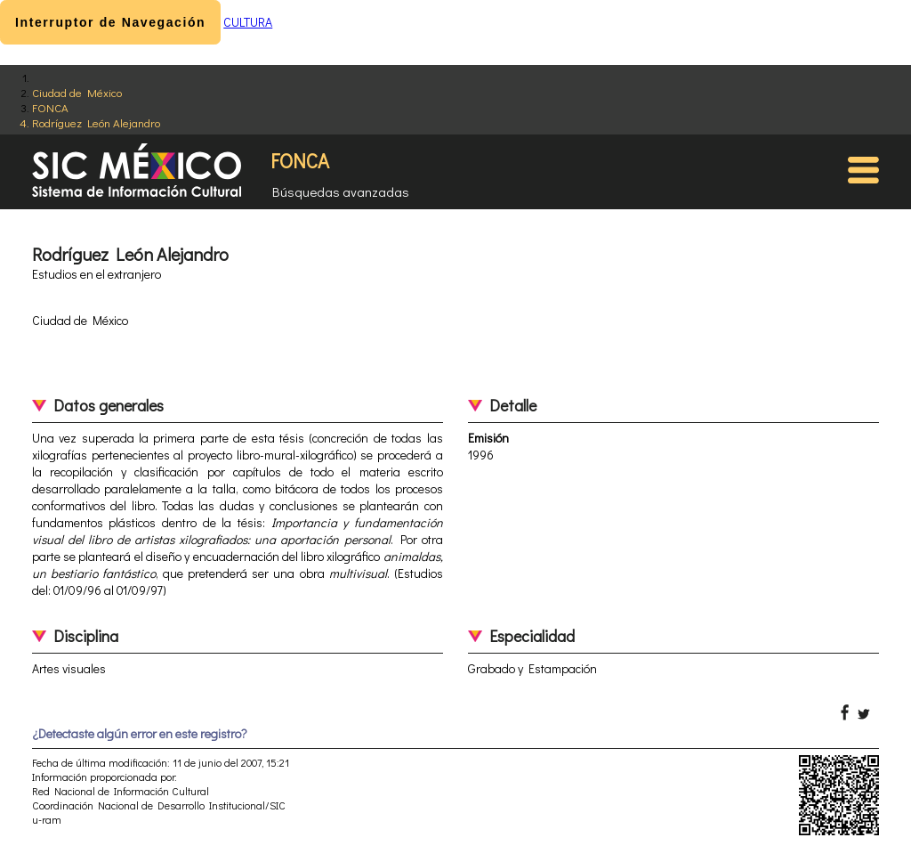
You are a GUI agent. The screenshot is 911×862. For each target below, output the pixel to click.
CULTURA (247, 21)
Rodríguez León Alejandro (96, 122)
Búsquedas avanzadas (340, 191)
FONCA (50, 107)
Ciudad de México (77, 92)
